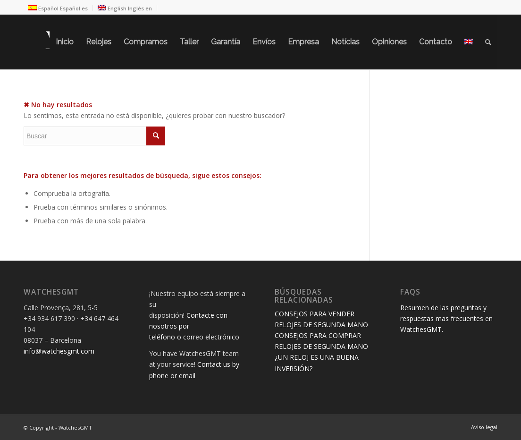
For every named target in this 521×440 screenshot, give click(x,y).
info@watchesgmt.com (59, 351)
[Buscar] (488, 42)
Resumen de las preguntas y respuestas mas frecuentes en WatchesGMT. (446, 318)
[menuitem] (65, 42)
